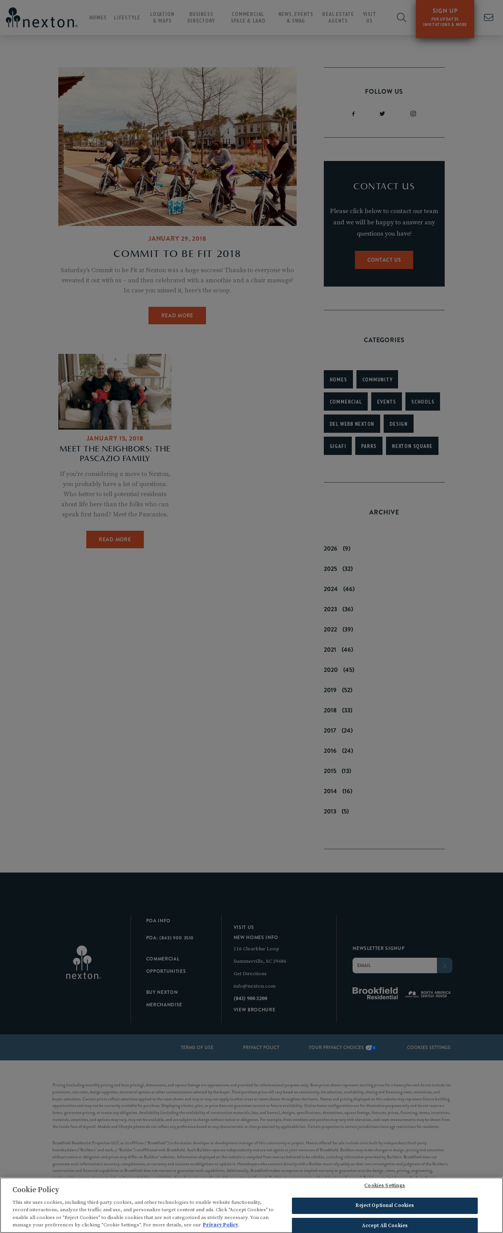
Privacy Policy (220, 1226)
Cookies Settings (384, 1187)
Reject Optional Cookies (384, 1206)
